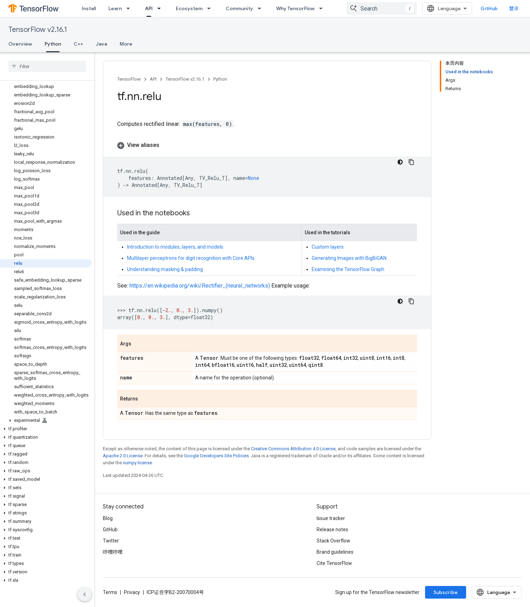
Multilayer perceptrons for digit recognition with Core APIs (190, 258)
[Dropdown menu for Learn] (130, 8)
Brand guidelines (335, 552)
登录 (514, 8)
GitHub (489, 8)
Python (220, 79)
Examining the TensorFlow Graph (348, 269)
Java (101, 44)
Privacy (132, 592)
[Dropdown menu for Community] (261, 8)
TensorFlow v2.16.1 (37, 29)
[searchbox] (47, 66)
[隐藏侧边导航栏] (85, 594)
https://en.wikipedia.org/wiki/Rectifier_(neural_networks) (200, 285)
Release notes (332, 529)
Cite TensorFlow (334, 563)
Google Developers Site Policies (216, 455)
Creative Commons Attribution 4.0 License (293, 448)
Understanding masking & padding (165, 269)
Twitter (111, 541)
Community (239, 8)
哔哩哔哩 (112, 552)
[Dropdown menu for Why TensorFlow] (322, 8)
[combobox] (381, 8)
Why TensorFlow (295, 8)
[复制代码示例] (411, 162)
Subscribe (445, 592)
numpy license (137, 462)
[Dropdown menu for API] (161, 8)
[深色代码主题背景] (400, 162)
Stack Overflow (333, 541)
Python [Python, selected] (53, 44)
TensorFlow (129, 79)
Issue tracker (331, 518)
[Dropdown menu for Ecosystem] (211, 8)
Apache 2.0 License (123, 455)
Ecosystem (189, 8)
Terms (110, 592)
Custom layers (328, 247)
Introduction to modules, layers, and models (175, 247)
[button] (46, 420)
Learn (115, 8)
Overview (20, 44)
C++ (78, 44)
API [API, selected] (149, 8)
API (153, 79)
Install (89, 8)
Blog (108, 518)
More (126, 44)
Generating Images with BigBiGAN (349, 258)
